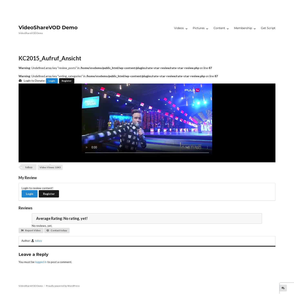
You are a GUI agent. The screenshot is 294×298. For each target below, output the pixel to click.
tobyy (28, 167)
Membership (243, 28)
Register (66, 80)
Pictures (199, 28)
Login (52, 80)
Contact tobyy (56, 230)
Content (219, 28)
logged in (41, 262)
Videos (179, 28)
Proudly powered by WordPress (63, 285)
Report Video (31, 230)
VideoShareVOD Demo (48, 27)
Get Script (268, 28)
